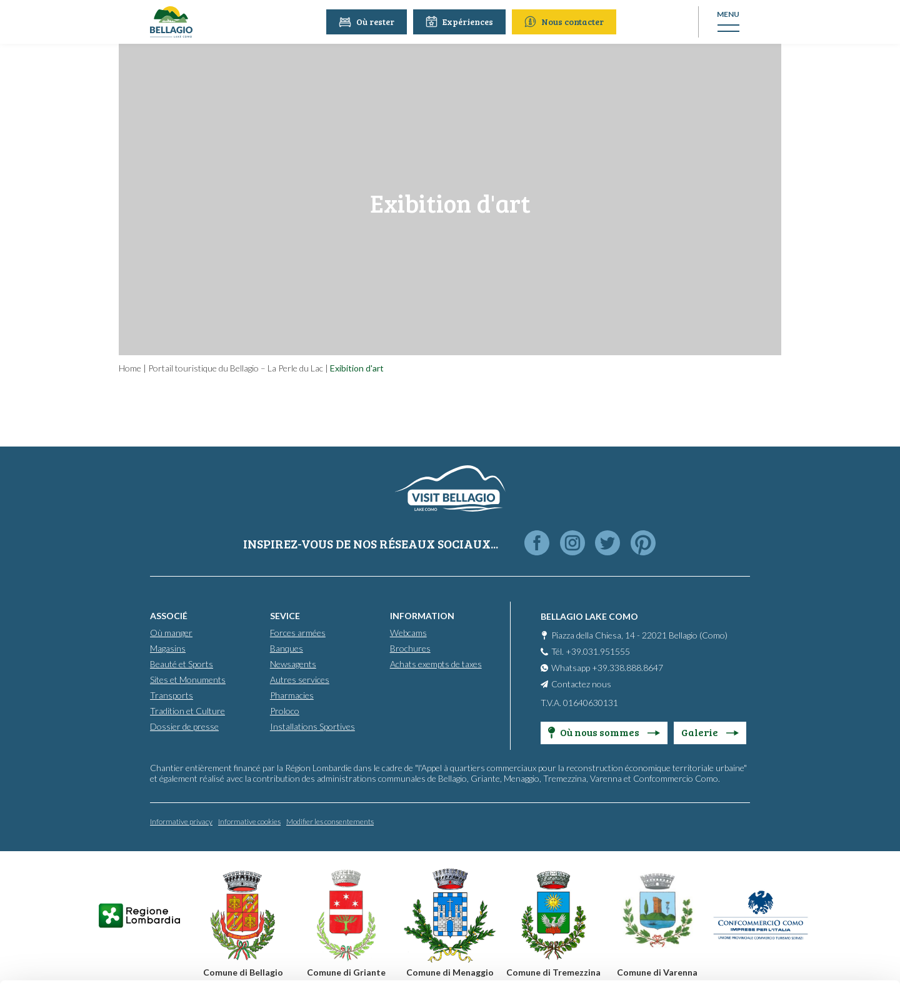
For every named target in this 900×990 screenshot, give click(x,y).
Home (130, 368)
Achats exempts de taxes (436, 664)
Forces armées (298, 632)
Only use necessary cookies (796, 910)
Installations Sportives (312, 726)
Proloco (284, 710)
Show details (193, 965)
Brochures (410, 648)
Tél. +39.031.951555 (590, 651)
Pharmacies (292, 695)
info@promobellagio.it (339, 886)
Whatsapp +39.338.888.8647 (607, 667)
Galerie (710, 732)
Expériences (460, 22)
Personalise (796, 869)
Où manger (171, 632)
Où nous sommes (604, 732)
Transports (171, 695)
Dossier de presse (184, 726)
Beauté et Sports (181, 664)
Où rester (368, 22)
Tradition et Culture (187, 710)
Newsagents (293, 664)
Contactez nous (581, 684)
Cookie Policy (248, 931)
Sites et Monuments (188, 679)
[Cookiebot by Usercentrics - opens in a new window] (81, 965)
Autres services (299, 679)
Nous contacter (565, 22)
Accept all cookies (796, 828)
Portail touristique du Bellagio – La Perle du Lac (235, 368)
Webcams (408, 632)
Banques (286, 648)
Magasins (168, 648)
